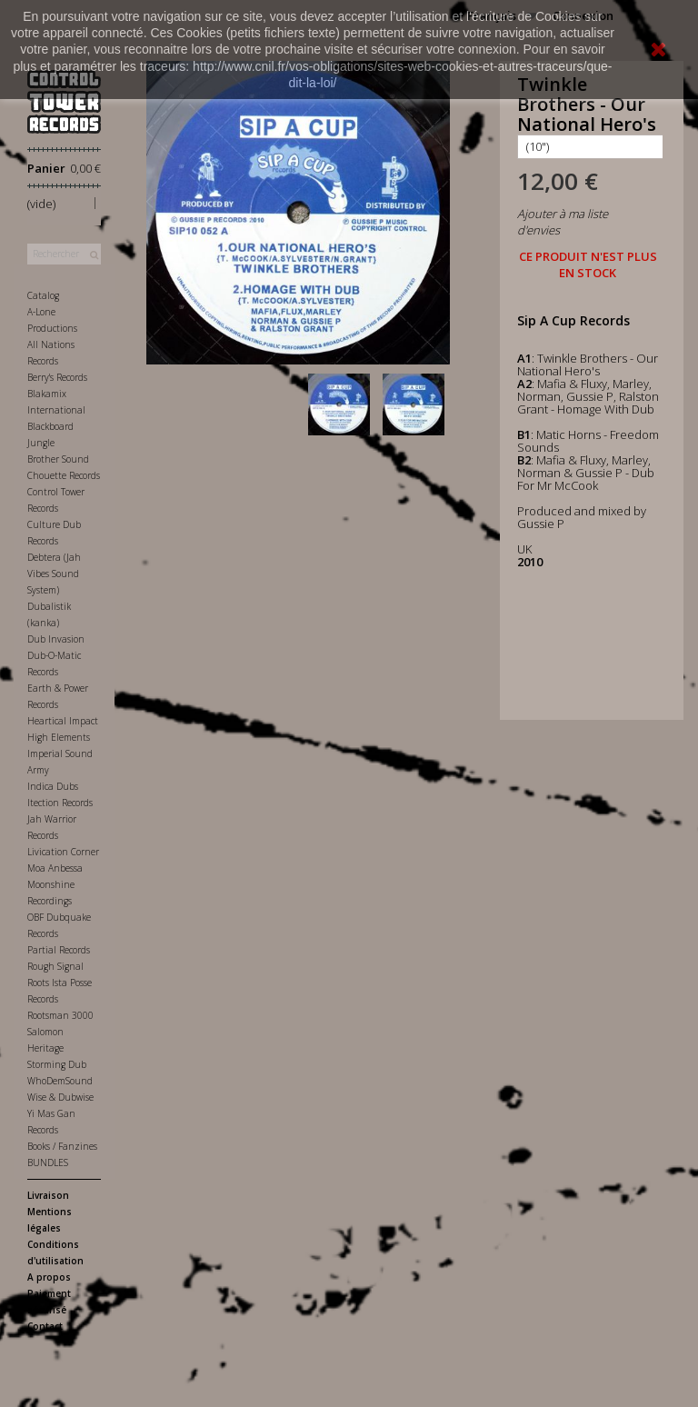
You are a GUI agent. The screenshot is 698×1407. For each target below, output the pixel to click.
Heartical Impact (62, 720)
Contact (45, 1326)
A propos (49, 1277)
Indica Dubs (52, 786)
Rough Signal (55, 966)
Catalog (43, 295)
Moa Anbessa (55, 868)
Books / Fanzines (62, 1146)
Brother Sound (58, 459)
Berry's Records (57, 377)
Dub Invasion (56, 639)
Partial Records (58, 949)
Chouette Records (63, 475)
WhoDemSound (60, 1080)
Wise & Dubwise (60, 1097)
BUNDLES (47, 1162)
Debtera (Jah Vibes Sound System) (54, 573)
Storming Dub (56, 1064)
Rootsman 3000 (60, 1015)
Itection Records (60, 802)
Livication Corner (63, 851)
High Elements (58, 737)
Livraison (48, 1195)
